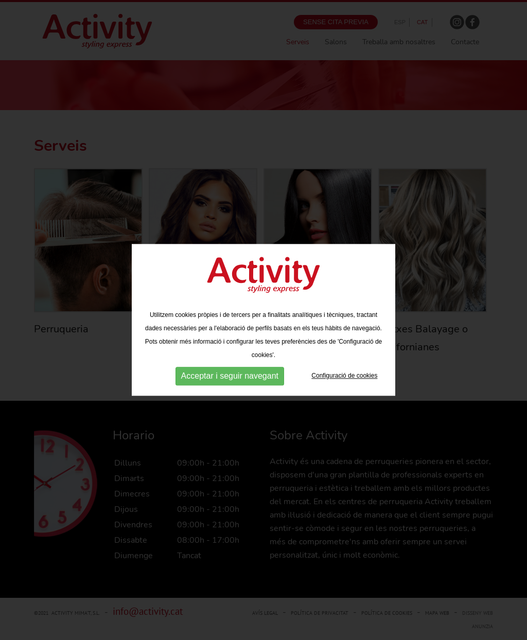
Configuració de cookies (344, 375)
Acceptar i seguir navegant (229, 375)
